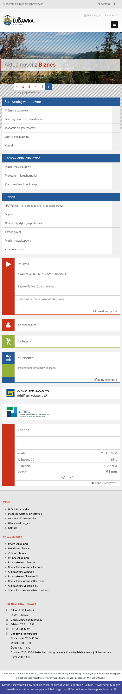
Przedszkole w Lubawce (21, 562)
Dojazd (9, 214)
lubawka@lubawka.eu (30, 619)
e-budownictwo (14, 249)
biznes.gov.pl (13, 231)
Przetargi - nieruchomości (21, 175)
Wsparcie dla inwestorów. (20, 128)
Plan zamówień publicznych (22, 184)
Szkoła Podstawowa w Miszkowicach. (29, 590)
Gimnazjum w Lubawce (21, 571)
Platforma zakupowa (18, 240)
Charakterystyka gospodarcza (23, 223)
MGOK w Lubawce (18, 543)
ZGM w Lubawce (17, 553)
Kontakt (10, 145)
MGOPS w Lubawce (18, 548)
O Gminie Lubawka (16, 110)
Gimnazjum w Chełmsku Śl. (23, 585)
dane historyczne (104, 483)
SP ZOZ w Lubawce (18, 557)
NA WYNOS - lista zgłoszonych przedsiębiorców (34, 205)
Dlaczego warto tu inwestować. (24, 119)
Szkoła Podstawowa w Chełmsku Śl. (27, 581)
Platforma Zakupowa (18, 166)
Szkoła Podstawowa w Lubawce (25, 567)
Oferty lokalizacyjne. (17, 136)
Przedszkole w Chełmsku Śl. (23, 576)
